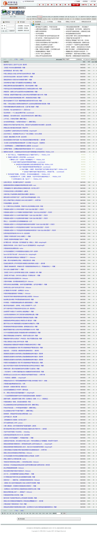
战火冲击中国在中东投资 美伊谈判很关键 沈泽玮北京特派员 (22, 365)
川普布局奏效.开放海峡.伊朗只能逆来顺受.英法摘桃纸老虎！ (22, 450)
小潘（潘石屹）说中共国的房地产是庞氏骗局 (17, 426)
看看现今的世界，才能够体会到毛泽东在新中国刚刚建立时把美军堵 (24, 152)
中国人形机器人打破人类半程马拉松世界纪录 (17, 73)
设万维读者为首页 (29, 1)
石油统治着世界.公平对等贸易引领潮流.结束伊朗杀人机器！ (22, 263)
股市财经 (56, 19)
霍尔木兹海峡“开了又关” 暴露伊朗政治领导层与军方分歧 (21, 100)
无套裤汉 (42, 143)
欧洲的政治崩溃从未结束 (43, 40)
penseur (20, 423)
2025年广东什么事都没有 (43, 53)
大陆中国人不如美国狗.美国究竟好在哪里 (16, 194)
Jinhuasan (32, 257)
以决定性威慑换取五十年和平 (12, 389)
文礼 (38, 197)
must (34, 185)
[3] (13, 513)
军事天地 (34, 19)
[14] (47, 513)
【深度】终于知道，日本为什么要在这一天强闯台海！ (20, 275)
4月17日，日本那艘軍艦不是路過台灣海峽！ (17, 474)
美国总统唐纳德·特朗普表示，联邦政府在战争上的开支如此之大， (24, 444)
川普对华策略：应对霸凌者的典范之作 (15, 281)
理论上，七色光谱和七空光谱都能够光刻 (16, 221)
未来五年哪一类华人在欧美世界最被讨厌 (78, 36)
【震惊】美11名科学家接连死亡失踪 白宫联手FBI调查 (20, 483)
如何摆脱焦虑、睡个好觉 (11, 70)
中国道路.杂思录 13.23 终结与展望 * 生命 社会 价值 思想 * (21, 209)
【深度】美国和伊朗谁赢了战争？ (14, 239)
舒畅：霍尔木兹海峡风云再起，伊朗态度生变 (17, 260)
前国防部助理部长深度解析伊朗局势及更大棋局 (18, 185)
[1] (7, 513)
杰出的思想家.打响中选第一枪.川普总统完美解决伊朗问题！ (22, 140)
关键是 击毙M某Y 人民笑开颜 (17, 157)
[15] (50, 513)
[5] (19, 513)
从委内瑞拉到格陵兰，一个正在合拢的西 (48, 29)
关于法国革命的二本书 (10, 423)
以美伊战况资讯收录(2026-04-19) (13, 233)
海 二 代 (78, 16)
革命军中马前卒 (53, 441)
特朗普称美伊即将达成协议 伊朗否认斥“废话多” (18, 320)
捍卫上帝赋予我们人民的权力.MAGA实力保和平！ (19, 200)
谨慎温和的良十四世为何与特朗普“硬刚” (16, 79)
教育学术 (83, 16)
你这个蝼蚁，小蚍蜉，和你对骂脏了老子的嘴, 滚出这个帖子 (39, 169)
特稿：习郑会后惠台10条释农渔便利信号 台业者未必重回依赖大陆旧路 (25, 103)
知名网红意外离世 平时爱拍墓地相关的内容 (17, 299)
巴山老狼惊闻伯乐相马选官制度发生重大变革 (17, 405)
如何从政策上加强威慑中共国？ (45, 47)
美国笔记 (45, 399)
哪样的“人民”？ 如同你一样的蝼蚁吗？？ (23, 159)
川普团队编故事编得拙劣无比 (12, 383)
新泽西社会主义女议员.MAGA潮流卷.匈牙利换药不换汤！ (21, 374)
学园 (41, 206)
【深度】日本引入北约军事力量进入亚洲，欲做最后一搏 (21, 272)
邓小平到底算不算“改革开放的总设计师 (47, 36)
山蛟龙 (26, 191)
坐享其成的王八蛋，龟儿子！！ (22, 179)
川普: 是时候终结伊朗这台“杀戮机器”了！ (16, 257)
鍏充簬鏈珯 (30, 528)
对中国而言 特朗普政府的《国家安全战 (77, 42)
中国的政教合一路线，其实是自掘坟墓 (15, 402)
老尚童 (43, 140)
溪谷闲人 (32, 194)
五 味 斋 (29, 16)
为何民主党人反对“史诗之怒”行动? (14, 287)
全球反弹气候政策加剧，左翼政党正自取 (78, 31)
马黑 (23, 383)
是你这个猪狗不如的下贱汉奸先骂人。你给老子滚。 (40, 171)
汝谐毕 (36, 251)
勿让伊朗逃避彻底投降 (10, 468)
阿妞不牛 (25, 128)
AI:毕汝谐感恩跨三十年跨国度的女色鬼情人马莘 (18, 251)
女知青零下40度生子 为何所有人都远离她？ (17, 311)
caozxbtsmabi (30, 113)
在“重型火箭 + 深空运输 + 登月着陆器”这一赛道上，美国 (21, 242)
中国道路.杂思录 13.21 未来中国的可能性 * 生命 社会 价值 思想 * (23, 215)
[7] (24, 513)
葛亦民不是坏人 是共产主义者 (13, 64)
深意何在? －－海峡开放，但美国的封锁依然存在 (18, 480)
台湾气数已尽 (8, 417)
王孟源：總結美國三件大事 (12, 137)
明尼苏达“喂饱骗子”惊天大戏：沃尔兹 (77, 40)
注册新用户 (12, 31)
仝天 (30, 221)
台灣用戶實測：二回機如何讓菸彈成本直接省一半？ (19, 149)
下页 (16, 59)
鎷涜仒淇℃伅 (52, 528)
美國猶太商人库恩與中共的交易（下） (77, 51)
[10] (33, 513)
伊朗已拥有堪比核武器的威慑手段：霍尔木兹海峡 (19, 85)
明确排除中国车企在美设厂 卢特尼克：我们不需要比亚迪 (21, 338)
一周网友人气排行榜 (70, 21)
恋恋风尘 (45, 19)
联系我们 (85, 1)
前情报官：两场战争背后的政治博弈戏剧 (16, 414)
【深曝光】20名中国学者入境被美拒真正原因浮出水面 (20, 489)
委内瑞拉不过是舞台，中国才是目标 (46, 27)
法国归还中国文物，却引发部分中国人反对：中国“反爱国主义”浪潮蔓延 (25, 441)
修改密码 (20, 30)
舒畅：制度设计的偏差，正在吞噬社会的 (48, 49)
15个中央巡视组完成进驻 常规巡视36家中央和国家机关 (20, 332)
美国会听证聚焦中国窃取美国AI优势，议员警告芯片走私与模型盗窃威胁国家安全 (28, 507)
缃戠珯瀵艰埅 (60, 528)
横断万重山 (38, 116)
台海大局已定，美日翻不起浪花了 (14, 182)
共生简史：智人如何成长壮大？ (13, 109)
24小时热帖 (50, 21)
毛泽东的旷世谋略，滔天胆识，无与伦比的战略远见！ (24, 174)
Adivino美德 (38, 134)
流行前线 (67, 19)
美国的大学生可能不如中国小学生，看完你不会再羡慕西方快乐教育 (24, 125)
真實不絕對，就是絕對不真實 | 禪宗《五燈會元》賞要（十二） (22, 399)
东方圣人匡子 (35, 188)
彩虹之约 (50, 16)
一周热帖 (59, 21)
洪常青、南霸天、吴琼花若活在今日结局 (78, 47)
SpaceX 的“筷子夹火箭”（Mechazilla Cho (16, 254)
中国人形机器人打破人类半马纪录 (14, 341)
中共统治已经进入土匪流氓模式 (13, 191)
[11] (37, 513)
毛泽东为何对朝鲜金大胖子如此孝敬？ (47, 42)
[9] (30, 513)
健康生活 (94, 16)
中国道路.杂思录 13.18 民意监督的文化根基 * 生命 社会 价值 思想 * (24, 227)
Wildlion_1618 (50, 152)
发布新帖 (20, 25)
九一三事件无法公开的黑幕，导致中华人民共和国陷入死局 (21, 206)
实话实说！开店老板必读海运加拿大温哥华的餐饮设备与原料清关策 (24, 465)
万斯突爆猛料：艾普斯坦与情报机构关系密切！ (18, 486)
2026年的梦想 (40, 33)
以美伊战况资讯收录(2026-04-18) (13, 435)
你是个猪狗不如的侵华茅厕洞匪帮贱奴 (24, 162)
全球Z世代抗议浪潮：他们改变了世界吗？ (16, 76)
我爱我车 (88, 19)
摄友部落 (56, 16)
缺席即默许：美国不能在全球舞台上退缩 (78, 53)
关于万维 (93, 1)
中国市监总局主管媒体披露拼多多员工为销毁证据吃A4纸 (21, 88)
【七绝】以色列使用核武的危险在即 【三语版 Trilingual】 (21, 143)
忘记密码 (20, 28)
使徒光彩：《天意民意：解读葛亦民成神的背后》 (19, 350)
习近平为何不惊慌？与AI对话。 (13, 432)
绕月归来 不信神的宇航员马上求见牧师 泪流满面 (18, 498)
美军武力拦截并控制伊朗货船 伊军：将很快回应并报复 (20, 97)
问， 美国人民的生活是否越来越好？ (15, 392)
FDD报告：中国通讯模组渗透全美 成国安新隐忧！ (19, 302)
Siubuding (27, 432)
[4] (16, 513)
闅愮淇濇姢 (68, 528)
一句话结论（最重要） (10, 377)
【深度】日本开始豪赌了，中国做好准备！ (17, 438)
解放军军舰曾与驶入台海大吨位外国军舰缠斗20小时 (19, 329)
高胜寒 (41, 353)
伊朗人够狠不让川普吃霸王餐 (12, 459)
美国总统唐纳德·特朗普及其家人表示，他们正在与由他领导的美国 (24, 447)
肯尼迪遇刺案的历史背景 (73, 33)
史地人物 (28, 19)
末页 (22, 59)
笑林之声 (88, 16)
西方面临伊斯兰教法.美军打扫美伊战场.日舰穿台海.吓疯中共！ (22, 429)
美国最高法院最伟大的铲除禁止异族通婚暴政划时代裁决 (21, 353)
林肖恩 (48, 465)
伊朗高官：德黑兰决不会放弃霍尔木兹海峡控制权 (19, 91)
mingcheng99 (33, 131)
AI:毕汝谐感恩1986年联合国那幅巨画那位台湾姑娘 (19, 456)
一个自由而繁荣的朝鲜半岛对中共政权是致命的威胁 (19, 395)
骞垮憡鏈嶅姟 (37, 528)
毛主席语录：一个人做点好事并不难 (14, 113)
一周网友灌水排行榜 (85, 21)
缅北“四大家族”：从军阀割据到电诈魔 (77, 49)
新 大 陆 (72, 19)
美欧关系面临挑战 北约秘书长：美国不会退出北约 (19, 335)
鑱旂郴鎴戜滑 (44, 528)
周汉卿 (15, 417)
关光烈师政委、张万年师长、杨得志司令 (78, 29)
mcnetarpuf (35, 146)
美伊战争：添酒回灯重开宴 (12, 386)
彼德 (45, 380)
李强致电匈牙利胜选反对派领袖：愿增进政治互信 (19, 326)
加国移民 (61, 19)
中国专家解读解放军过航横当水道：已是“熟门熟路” (19, 106)
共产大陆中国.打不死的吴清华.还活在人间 (16, 308)
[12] (40, 513)
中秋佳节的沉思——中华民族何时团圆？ (16, 408)
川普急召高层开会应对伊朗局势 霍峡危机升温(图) (19, 317)
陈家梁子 (39, 395)
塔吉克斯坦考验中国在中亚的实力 (14, 471)
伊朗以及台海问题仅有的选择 (12, 128)
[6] (21, 513)
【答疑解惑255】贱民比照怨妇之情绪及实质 (17, 188)
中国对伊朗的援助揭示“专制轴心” (14, 293)
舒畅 (33, 260)
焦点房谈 (83, 19)
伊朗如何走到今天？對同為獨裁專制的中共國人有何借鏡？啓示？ (23, 380)
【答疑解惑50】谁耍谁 (10, 420)
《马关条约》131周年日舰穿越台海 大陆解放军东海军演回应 (22, 371)
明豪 (23, 67)
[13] (44, 513)
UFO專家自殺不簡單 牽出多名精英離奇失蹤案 (18, 477)
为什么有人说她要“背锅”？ (12, 269)
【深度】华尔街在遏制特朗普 (12, 67)
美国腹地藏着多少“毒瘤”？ (44, 51)
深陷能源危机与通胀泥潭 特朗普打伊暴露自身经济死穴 (20, 344)
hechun (27, 290)
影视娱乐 (77, 19)
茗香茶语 (34, 16)
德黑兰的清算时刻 (41, 31)
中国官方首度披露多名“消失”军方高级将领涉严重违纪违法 (21, 347)
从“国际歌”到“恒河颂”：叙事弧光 (14, 290)
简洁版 (26, 28)
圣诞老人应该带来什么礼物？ (44, 44)
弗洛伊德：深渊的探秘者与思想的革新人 (78, 56)
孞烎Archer (27, 109)
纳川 (15, 16)
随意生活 (24, 386)
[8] (27, 513)
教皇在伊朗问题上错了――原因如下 (14, 492)
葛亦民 (25, 64)
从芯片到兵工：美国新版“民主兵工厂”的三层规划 (18, 134)
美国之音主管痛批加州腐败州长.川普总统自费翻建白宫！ (21, 501)
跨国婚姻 (39, 19)
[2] (10, 513)
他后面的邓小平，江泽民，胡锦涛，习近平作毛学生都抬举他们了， (31, 176)
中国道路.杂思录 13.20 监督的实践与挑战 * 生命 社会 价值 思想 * (23, 218)
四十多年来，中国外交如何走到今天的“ (47, 38)
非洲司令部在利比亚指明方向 (12, 278)
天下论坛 (39, 16)
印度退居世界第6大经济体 (11, 495)
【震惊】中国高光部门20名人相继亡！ (15, 236)
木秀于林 (38, 200)
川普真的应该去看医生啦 (11, 248)
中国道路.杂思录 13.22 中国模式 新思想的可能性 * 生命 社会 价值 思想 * (25, 212)
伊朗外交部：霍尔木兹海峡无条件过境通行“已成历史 (20, 368)
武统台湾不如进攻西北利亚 (44, 56)
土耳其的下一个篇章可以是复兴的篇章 (77, 44)
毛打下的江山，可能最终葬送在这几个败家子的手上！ (24, 155)
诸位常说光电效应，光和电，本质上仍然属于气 (18, 305)
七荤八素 (67, 16)
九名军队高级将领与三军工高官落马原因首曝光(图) (19, 314)
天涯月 (42, 209)
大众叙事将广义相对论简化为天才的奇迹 (16, 131)
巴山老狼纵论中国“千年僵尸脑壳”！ (15, 411)
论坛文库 (26, 25)
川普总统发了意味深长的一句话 (13, 504)
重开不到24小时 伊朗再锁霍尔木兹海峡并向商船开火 (19, 323)
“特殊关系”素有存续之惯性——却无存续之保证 (18, 462)
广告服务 (77, 1)
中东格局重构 (8, 203)
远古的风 (48, 125)
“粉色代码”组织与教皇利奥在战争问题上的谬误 (18, 296)
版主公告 (26, 30)
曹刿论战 (25, 389)
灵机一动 (50, 19)
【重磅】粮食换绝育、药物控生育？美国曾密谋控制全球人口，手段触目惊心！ (27, 266)
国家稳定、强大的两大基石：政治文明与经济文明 (19, 116)
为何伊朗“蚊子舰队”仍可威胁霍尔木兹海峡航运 (18, 82)
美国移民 (94, 19)
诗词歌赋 (61, 16)
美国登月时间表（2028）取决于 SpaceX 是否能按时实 (20, 245)
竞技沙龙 (45, 16)
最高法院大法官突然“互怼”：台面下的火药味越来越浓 (20, 197)
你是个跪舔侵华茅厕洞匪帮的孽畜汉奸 (30, 167)
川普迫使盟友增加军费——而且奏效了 (77, 27)
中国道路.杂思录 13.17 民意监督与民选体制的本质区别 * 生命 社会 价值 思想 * (27, 230)
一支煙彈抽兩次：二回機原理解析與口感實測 (17, 146)
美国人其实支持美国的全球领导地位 (14, 453)
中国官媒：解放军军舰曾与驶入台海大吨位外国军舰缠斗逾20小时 (23, 94)
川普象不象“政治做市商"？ (74, 38)
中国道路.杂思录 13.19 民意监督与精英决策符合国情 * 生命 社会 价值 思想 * (27, 224)
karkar (21, 248)
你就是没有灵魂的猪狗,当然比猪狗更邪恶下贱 (30, 164)
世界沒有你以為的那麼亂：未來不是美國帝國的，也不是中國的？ (23, 284)
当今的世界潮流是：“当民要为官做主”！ (16, 122)
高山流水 (72, 16)
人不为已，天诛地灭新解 (11, 119)
